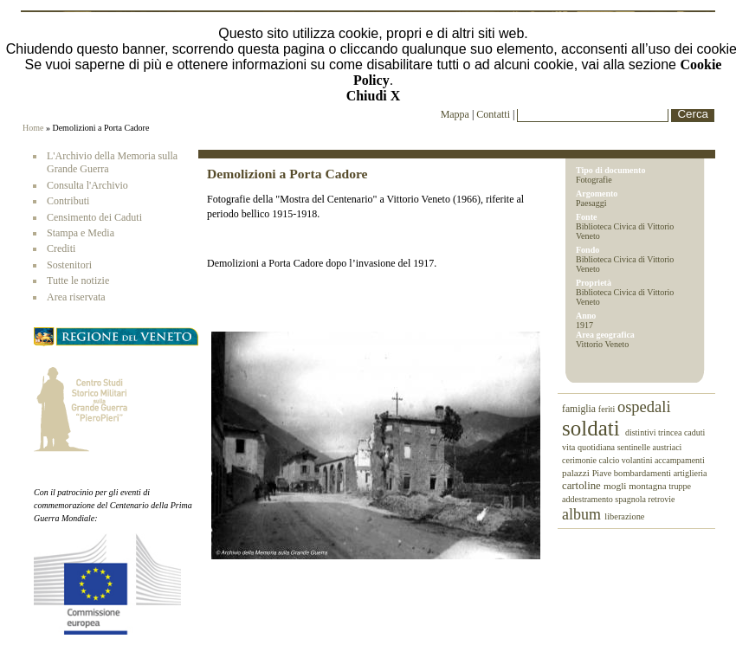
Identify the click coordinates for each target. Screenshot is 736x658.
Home (33, 127)
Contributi (68, 201)
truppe (679, 486)
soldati (593, 428)
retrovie (661, 499)
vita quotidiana (589, 447)
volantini (638, 460)
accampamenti (680, 460)
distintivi (641, 432)
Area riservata (76, 297)
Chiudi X (373, 95)
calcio (609, 460)
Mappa (455, 114)
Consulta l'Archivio (87, 185)
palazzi (577, 473)
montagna (648, 486)
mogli (616, 486)
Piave (603, 473)
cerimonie (580, 460)
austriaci (667, 447)
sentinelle (635, 447)
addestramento (588, 499)
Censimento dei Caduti (94, 217)
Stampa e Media (80, 233)
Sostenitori (69, 265)
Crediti (61, 248)
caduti (694, 432)
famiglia (580, 409)
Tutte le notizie (78, 280)
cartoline (583, 486)
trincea (671, 432)
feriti (607, 409)
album (583, 514)
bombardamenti (644, 473)
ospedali (644, 407)
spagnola (631, 499)
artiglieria (690, 473)
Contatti (494, 114)
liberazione (624, 516)
